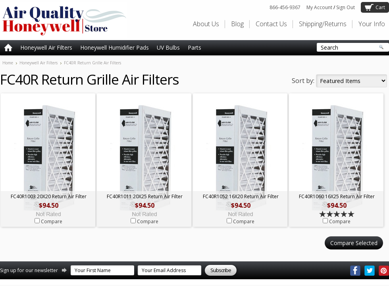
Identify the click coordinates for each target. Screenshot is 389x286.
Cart (380, 7)
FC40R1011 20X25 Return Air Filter (145, 196)
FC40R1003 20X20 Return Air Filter (49, 196)
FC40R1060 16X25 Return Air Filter (337, 196)
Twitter (369, 270)
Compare (51, 221)
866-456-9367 (285, 7)
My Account (319, 7)
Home (7, 63)
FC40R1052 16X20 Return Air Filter (241, 196)
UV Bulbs (168, 47)
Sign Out (345, 7)
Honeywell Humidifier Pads (114, 47)
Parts (194, 47)
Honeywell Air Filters (46, 47)
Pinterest (384, 270)
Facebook (355, 270)
